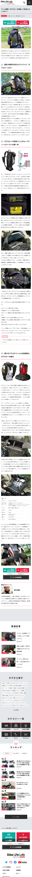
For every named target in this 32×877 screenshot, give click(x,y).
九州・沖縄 (12, 698)
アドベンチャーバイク (22, 683)
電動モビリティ (16, 690)
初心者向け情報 (17, 685)
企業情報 (18, 870)
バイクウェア (4, 15)
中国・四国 (5, 695)
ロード (16, 735)
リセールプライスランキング (19, 703)
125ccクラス (18, 700)
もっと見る (16, 710)
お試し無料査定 (24, 22)
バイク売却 (9, 685)
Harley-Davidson (7, 690)
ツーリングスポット (7, 693)
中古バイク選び (6, 683)
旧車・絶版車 (24, 693)
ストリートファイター (8, 700)
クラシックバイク (7, 705)
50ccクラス (5, 698)
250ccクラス (16, 705)
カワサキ (25, 685)
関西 (23, 690)
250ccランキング (6, 703)
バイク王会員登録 (16, 576)
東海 (11, 688)
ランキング (25, 735)
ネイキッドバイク (20, 695)
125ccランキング (25, 705)
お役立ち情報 (21, 688)
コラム (6, 735)
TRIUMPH (16, 693)
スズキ (13, 683)
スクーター (5, 688)
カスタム (12, 695)
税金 (15, 688)
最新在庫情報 (11, 22)
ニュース (16, 726)
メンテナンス (20, 698)
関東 (4, 685)
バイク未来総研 (6, 726)
